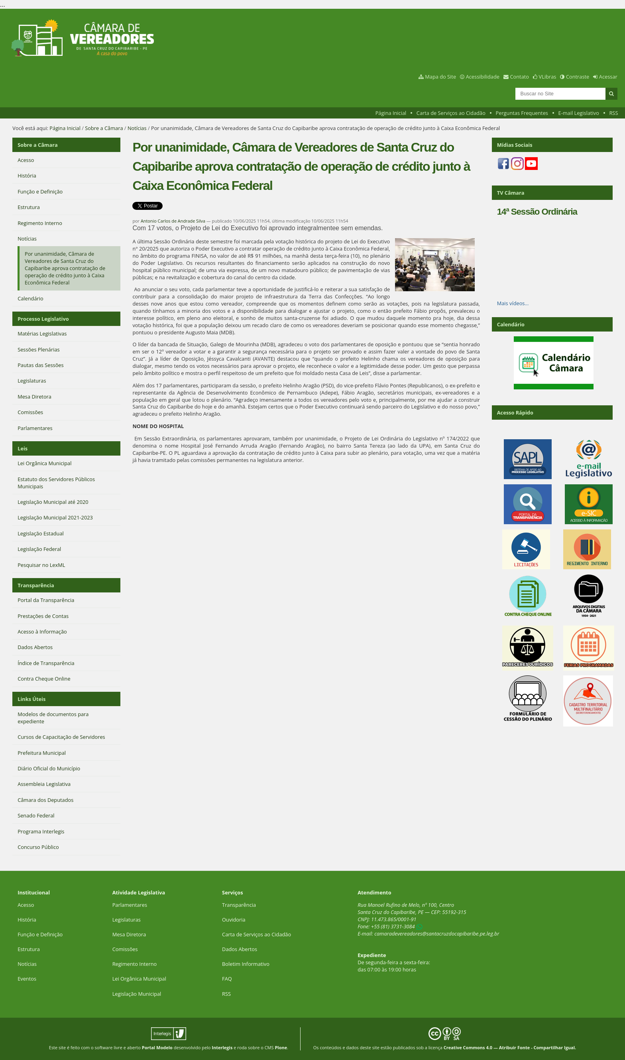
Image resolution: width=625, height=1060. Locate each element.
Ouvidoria (234, 919)
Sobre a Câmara (104, 128)
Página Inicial (391, 112)
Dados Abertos (239, 949)
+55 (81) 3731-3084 (393, 926)
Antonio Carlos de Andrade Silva (173, 221)
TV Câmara (511, 192)
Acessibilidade (482, 76)
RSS (613, 112)
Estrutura (29, 949)
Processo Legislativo (43, 318)
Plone (281, 1047)
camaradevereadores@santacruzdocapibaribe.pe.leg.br (436, 933)
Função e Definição (40, 934)
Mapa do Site (440, 76)
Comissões (125, 949)
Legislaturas (126, 919)
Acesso (26, 904)
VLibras (547, 76)
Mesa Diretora (129, 934)
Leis (23, 448)
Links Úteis (31, 699)
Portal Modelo (157, 1047)
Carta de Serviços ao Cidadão (451, 112)
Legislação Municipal (136, 993)
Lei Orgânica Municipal (139, 978)
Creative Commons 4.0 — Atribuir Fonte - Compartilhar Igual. (510, 1047)
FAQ (227, 978)
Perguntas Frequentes (522, 112)
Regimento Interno (134, 963)
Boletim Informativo (245, 963)
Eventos (27, 978)
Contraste (577, 76)
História (27, 919)
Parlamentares (129, 904)
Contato (519, 76)
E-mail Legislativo (578, 112)
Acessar (608, 76)
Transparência (36, 585)
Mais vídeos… (513, 303)
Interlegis (222, 1047)
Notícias (137, 128)
